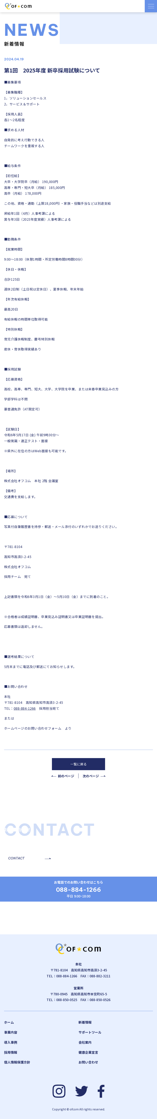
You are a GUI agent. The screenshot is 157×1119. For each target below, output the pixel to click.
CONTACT (16, 858)
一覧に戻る (78, 764)
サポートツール (89, 1032)
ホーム (9, 1022)
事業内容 (10, 1032)
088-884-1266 (25, 708)
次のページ (91, 775)
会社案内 (85, 1042)
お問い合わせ (88, 1062)
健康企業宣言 (88, 1052)
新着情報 (85, 1022)
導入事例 (10, 1042)
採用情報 (10, 1052)
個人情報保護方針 (17, 1062)
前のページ (66, 775)
